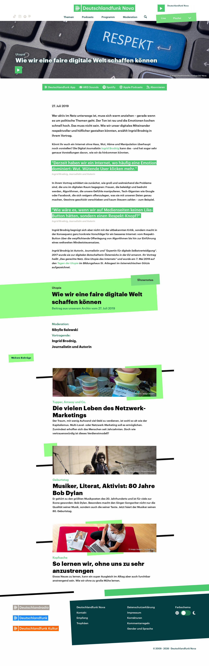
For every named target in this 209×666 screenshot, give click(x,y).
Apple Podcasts (131, 87)
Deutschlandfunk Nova (91, 607)
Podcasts (87, 16)
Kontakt (81, 612)
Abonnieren (155, 87)
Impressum (134, 612)
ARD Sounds (89, 87)
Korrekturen (134, 617)
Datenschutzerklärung (141, 607)
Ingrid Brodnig (110, 148)
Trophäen (82, 623)
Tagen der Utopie (68, 263)
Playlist (177, 18)
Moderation (130, 16)
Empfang (82, 617)
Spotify (109, 87)
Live (163, 18)
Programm (108, 16)
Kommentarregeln (138, 623)
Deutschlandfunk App (59, 87)
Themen (69, 16)
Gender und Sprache (140, 628)
